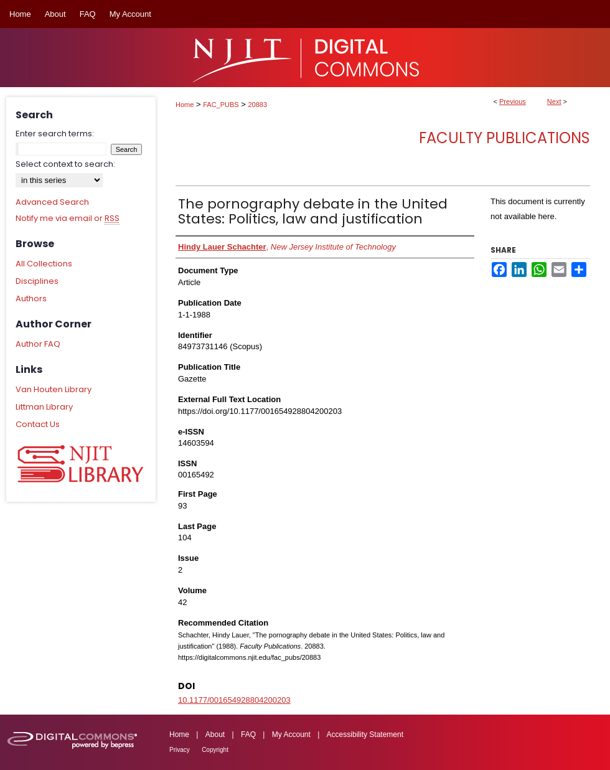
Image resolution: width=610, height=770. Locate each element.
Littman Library (44, 407)
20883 (258, 104)
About (215, 734)
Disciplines (37, 281)
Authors (31, 298)
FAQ (248, 734)
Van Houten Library (54, 389)
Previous (512, 101)
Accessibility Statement (365, 734)
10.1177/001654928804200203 (234, 700)
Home (185, 104)
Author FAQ (38, 344)
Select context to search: (65, 164)
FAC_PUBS (220, 104)
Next (554, 101)
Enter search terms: (55, 133)
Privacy (179, 749)
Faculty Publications (504, 138)
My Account (291, 734)
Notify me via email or (68, 218)
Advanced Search (52, 202)
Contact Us (38, 424)
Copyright (215, 749)
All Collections (44, 264)
